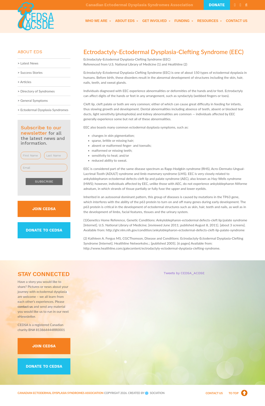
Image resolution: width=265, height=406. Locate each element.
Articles (25, 82)
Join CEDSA (44, 209)
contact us (25, 306)
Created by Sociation (146, 396)
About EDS (125, 21)
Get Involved (154, 21)
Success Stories (31, 72)
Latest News (29, 63)
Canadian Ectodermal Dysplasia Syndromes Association (60, 396)
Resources (208, 21)
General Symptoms (34, 100)
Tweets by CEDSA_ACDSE (184, 273)
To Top (238, 397)
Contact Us (236, 21)
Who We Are (96, 21)
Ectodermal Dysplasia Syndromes (44, 110)
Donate (217, 5)
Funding (182, 21)
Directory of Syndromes (37, 91)
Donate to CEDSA (44, 230)
